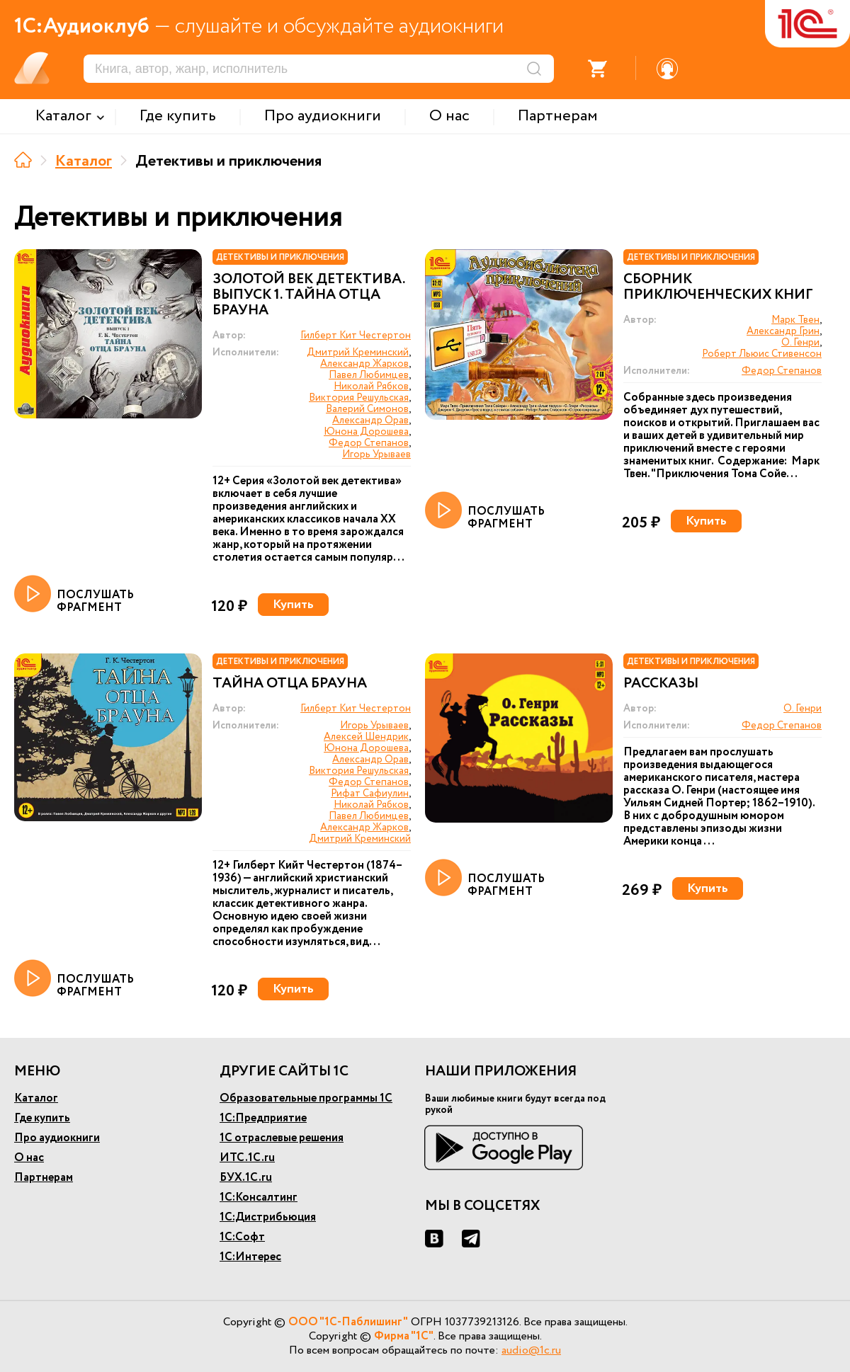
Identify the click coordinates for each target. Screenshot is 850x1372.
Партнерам (43, 1178)
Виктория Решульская (359, 398)
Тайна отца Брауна (289, 684)
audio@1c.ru (531, 1350)
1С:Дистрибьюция (268, 1217)
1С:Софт (242, 1237)
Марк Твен (795, 320)
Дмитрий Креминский (358, 352)
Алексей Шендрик (366, 737)
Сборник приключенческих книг (718, 287)
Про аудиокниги (57, 1138)
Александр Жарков (364, 364)
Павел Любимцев (369, 375)
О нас (29, 1158)
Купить (293, 604)
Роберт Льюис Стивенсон (762, 354)
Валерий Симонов (367, 409)
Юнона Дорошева (366, 432)
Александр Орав (370, 420)
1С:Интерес (250, 1257)
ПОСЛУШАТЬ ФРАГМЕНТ (74, 594)
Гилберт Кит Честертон (355, 335)
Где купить (42, 1118)
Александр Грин (783, 331)
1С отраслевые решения (282, 1138)
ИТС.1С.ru (247, 1158)
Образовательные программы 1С (306, 1098)
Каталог (83, 161)
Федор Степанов (369, 443)
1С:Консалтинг (259, 1197)
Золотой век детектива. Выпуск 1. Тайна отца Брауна (308, 295)
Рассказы (660, 684)
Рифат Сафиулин (370, 793)
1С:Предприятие (263, 1118)
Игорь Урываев (376, 454)
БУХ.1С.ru (246, 1178)
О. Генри (800, 343)
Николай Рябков (371, 386)
